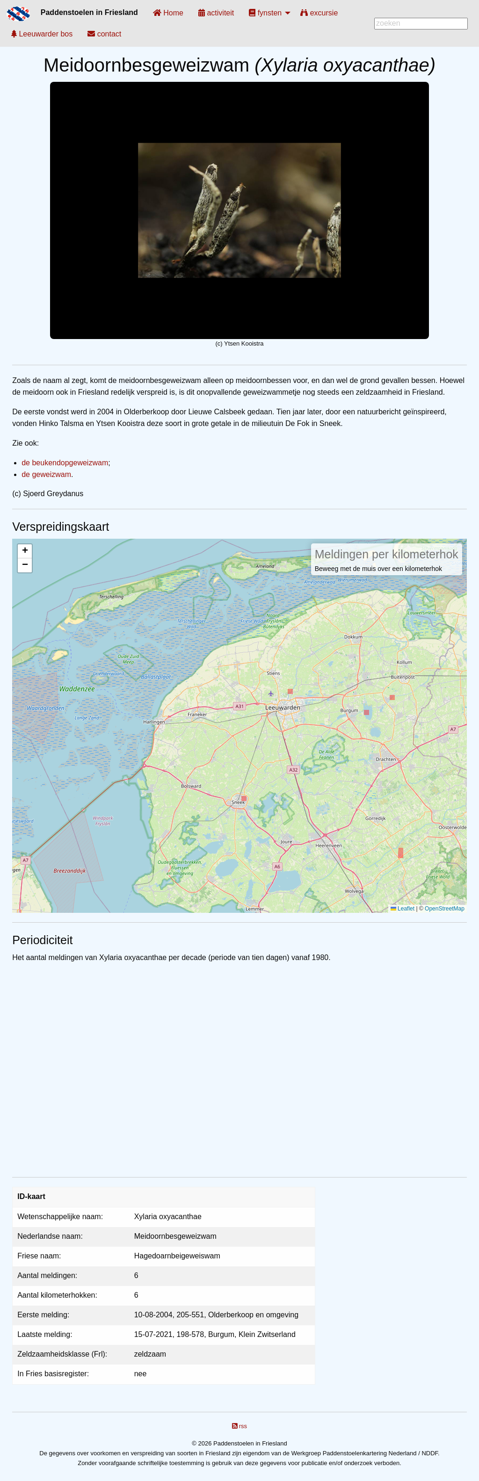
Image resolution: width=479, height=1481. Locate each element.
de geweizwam (46, 474)
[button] (25, 551)
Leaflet (402, 908)
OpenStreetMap (444, 908)
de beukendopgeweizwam (65, 463)
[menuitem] (168, 13)
